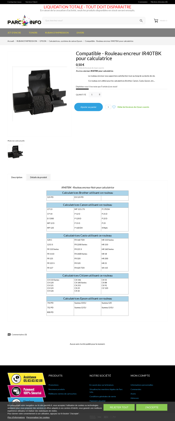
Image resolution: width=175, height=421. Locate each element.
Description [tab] (16, 177)
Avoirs (133, 394)
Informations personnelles (142, 385)
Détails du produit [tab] (38, 177)
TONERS (33, 32)
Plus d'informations (16, 417)
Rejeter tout (119, 407)
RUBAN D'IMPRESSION (57, 32)
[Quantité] (95, 94)
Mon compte (140, 375)
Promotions (54, 385)
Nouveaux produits (57, 389)
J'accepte (151, 407)
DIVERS (80, 32)
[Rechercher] (93, 20)
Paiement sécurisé (97, 401)
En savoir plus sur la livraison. (102, 385)
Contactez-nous (14, 2)
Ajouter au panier (89, 107)
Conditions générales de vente (103, 396)
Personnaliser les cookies (38, 417)
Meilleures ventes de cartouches (63, 394)
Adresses (135, 398)
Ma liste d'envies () (159, 2)
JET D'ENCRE (14, 32)
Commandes (136, 389)
